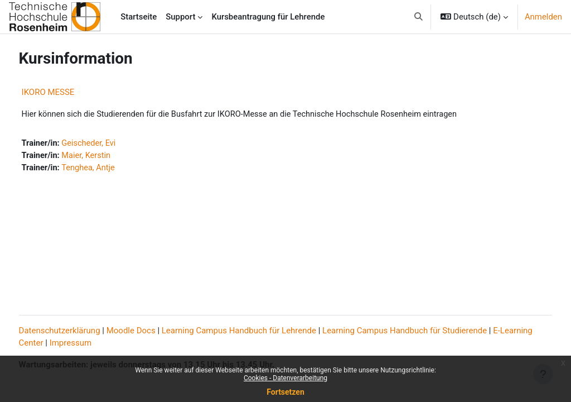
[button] (418, 17)
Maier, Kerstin (108, 156)
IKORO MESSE (68, 92)
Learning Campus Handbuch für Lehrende (259, 331)
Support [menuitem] (180, 17)
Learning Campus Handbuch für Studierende (425, 331)
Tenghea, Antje (110, 169)
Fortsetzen (285, 391)
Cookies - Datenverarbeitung (285, 378)
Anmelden (543, 17)
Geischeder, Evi (111, 144)
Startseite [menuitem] (138, 17)
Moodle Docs (151, 331)
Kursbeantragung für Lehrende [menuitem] (268, 17)
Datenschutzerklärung (80, 331)
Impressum (126, 344)
